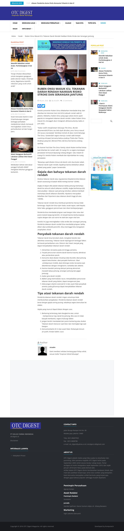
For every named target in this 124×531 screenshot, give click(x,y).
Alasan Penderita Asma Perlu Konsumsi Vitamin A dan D (106, 74)
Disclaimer (14, 441)
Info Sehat (27, 29)
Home (15, 23)
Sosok (103, 23)
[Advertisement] (62, 386)
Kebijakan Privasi (19, 456)
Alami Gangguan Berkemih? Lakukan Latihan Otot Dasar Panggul (21, 156)
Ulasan (68, 23)
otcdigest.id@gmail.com (96, 444)
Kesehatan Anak (29, 23)
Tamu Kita (79, 23)
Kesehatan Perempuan (51, 23)
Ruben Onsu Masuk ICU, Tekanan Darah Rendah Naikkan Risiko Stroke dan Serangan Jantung (61, 91)
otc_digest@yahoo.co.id (77, 444)
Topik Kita (92, 23)
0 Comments (67, 100)
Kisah (15, 29)
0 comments (21, 71)
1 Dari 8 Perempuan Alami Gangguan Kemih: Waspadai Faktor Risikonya (105, 107)
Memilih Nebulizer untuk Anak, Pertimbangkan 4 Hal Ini (52, 3)
